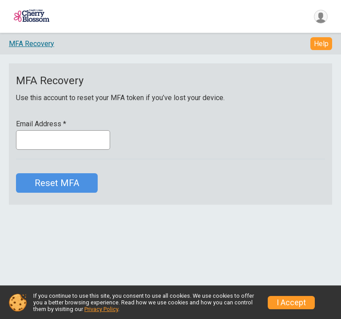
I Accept (291, 302)
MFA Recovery (31, 44)
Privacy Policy (101, 309)
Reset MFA (57, 184)
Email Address (41, 125)
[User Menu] (319, 17)
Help (321, 45)
